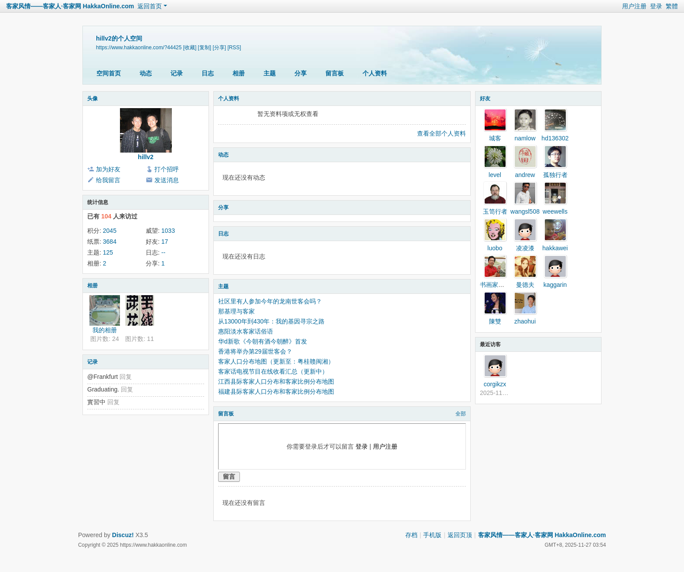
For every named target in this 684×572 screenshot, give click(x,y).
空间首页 (108, 73)
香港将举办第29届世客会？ (255, 351)
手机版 (432, 534)
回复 (126, 376)
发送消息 (166, 180)
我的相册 (104, 330)
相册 (239, 73)
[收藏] (190, 47)
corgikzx (495, 384)
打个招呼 (166, 169)
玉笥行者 (495, 211)
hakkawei (555, 248)
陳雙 (495, 321)
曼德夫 (525, 284)
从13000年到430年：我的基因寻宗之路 (271, 321)
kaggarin (555, 284)
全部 (460, 414)
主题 (269, 73)
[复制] (205, 47)
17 (164, 241)
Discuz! (123, 534)
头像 (92, 98)
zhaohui (525, 321)
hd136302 (554, 138)
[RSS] (234, 47)
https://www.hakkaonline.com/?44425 (138, 47)
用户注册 (634, 6)
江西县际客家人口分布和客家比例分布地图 (276, 381)
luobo (494, 248)
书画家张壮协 (498, 284)
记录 (177, 73)
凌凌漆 (525, 248)
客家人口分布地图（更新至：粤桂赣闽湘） (276, 361)
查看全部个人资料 (441, 133)
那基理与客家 (236, 311)
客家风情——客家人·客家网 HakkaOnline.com (70, 6)
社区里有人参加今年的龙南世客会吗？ (270, 301)
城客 (495, 138)
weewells (555, 211)
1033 (168, 230)
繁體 (672, 6)
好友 (485, 98)
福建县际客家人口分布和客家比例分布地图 (276, 391)
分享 (300, 73)
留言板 (334, 73)
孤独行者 (555, 174)
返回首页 (149, 6)
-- (163, 252)
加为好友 (108, 169)
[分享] (219, 47)
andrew (525, 174)
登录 (656, 6)
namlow (524, 138)
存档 (411, 534)
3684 (109, 241)
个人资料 (375, 73)
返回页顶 (460, 534)
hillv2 (146, 156)
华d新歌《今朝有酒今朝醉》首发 (262, 341)
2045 (109, 230)
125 (108, 252)
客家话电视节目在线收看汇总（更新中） (273, 371)
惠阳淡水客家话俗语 (245, 331)
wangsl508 (525, 211)
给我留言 (108, 180)
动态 (146, 73)
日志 (208, 73)
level (495, 174)
